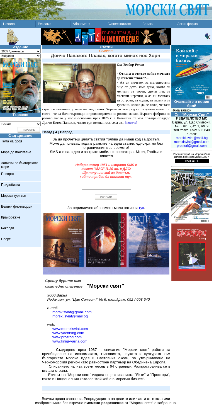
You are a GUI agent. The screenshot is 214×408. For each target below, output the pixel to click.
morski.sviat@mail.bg (70, 316)
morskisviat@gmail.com (72, 312)
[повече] (131, 123)
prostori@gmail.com (192, 146)
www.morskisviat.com (70, 329)
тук (141, 208)
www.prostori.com (67, 337)
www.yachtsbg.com (68, 333)
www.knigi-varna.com (69, 341)
